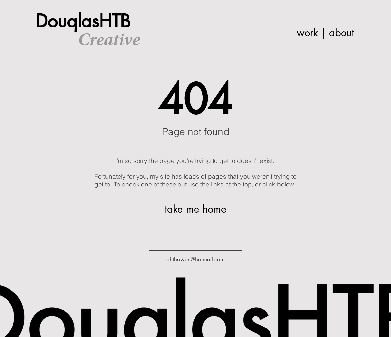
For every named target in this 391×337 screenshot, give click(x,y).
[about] (341, 33)
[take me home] (195, 209)
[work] (307, 33)
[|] (323, 33)
